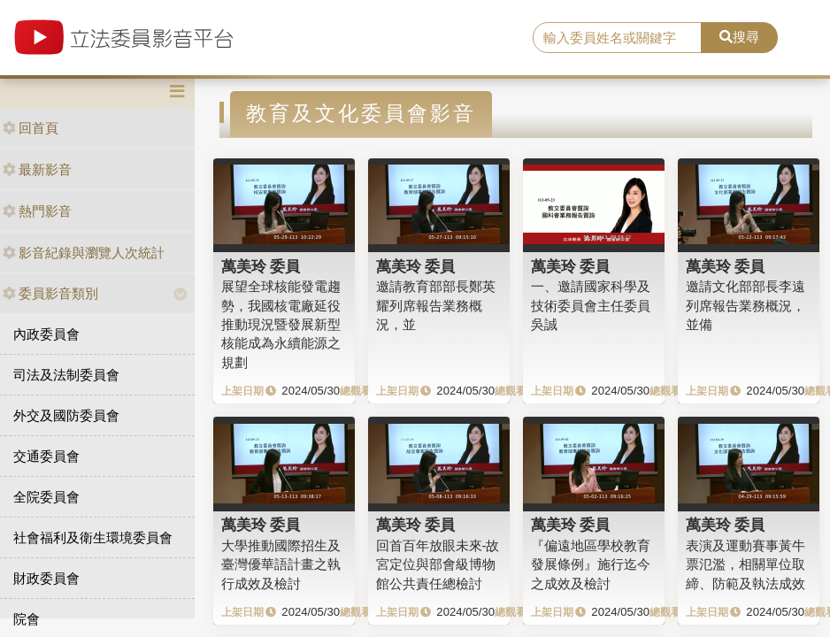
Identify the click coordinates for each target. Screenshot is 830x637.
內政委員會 (46, 334)
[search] (617, 38)
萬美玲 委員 (261, 266)
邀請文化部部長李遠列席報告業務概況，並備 (745, 305)
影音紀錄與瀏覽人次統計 (84, 252)
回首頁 (30, 127)
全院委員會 (46, 496)
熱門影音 (37, 211)
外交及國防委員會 (66, 415)
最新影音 (37, 169)
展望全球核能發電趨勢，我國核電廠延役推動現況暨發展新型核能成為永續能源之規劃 (281, 324)
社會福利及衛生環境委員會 (93, 537)
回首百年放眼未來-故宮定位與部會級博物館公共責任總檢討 (438, 564)
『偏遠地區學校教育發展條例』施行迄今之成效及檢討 (590, 564)
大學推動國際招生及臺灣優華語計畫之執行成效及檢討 (281, 564)
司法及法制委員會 (66, 374)
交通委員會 (46, 456)
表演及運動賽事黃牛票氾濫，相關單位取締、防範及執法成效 (745, 564)
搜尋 (739, 36)
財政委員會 (46, 578)
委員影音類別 (50, 293)
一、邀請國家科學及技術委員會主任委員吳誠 (590, 305)
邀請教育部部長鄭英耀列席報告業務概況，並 (436, 305)
